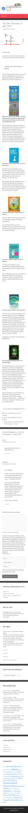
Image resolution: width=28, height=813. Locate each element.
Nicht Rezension (12, 413)
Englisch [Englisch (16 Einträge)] (5, 774)
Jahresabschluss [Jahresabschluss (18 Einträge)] (19, 776)
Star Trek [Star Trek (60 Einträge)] (12, 795)
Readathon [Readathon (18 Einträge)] (16, 788)
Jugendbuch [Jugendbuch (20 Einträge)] (13, 778)
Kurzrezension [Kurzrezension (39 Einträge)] (12, 781)
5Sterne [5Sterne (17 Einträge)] (4, 770)
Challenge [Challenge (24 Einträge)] (19, 772)
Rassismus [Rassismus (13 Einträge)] (12, 788)
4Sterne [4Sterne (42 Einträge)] (19, 767)
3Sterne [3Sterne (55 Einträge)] (14, 766)
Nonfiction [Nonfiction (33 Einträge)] (6, 789)
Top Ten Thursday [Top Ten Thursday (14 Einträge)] (10, 797)
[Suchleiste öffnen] (26, 16)
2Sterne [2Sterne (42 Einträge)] (8, 767)
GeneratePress (14, 810)
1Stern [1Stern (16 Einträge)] (4, 766)
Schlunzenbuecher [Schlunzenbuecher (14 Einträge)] (18, 793)
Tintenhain (5, 705)
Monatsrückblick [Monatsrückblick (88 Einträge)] (10, 783)
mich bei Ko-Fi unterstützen (10, 660)
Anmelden (5, 745)
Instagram (5, 656)
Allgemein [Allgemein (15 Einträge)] (20, 769)
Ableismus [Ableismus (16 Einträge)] (9, 770)
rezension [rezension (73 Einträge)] (7, 791)
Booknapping (6, 716)
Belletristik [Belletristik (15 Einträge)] (5, 772)
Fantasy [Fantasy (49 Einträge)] (9, 774)
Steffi (5, 58)
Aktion (6, 413)
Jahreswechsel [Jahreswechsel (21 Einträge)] (6, 778)
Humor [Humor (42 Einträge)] (13, 776)
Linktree (5, 650)
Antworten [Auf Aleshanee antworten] (7, 504)
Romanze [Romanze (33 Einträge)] (18, 791)
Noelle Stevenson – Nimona (11, 424)
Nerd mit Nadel (7, 724)
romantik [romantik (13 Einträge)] (13, 791)
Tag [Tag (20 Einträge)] (18, 795)
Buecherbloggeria (12, 417)
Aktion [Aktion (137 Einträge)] (14, 769)
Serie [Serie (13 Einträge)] (7, 795)
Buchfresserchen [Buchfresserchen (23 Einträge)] (12, 772)
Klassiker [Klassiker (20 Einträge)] (5, 780)
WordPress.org (6, 751)
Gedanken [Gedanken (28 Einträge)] (15, 774)
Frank (4, 440)
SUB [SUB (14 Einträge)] (16, 795)
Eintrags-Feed (6, 747)
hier (17, 548)
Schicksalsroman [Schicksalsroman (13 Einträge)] (11, 793)
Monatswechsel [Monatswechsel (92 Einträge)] (9, 786)
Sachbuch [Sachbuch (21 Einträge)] (5, 793)
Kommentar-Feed (7, 749)
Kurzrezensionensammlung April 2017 (14, 422)
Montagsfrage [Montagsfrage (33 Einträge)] (20, 786)
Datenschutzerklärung (8, 593)
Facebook (5, 653)
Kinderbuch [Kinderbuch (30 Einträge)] (19, 778)
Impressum (6, 591)
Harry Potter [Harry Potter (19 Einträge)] (8, 776)
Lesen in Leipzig (7, 690)
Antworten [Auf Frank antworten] (7, 453)
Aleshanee (5, 462)
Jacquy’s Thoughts (7, 697)
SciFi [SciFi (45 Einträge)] (4, 795)
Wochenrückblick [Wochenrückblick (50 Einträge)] (14, 800)
